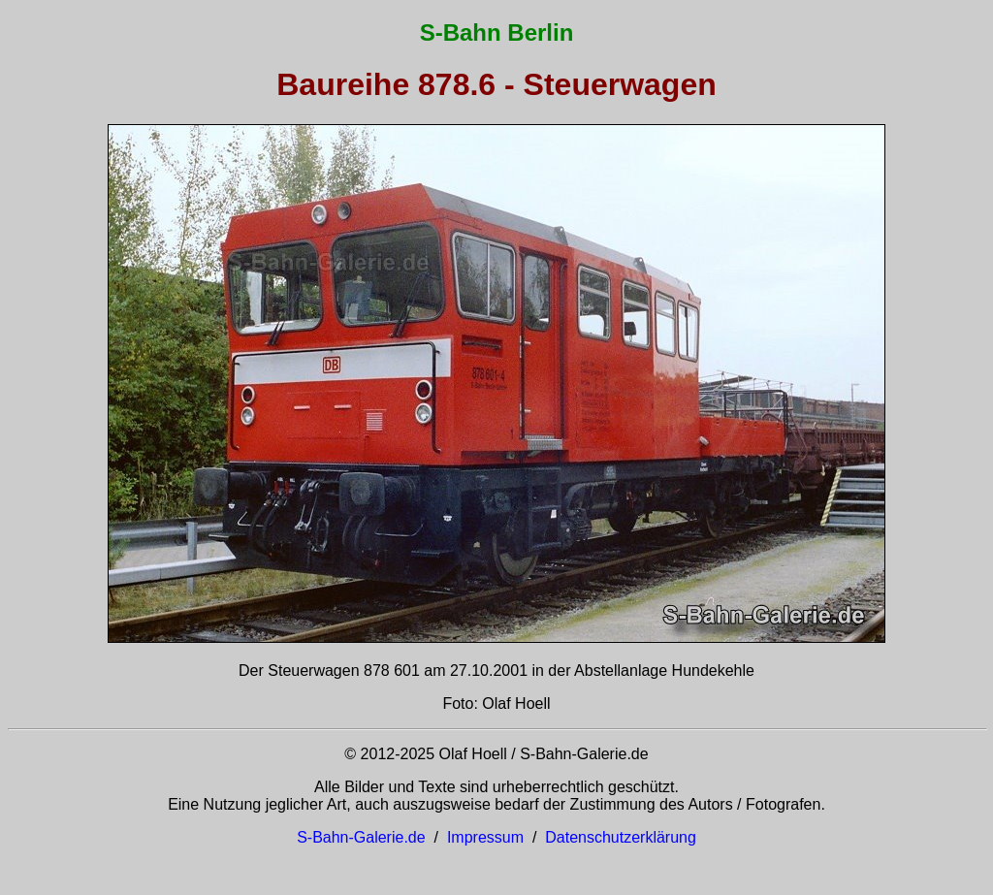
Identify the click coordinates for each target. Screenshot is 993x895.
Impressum (485, 837)
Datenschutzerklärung (620, 837)
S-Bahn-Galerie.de (361, 837)
